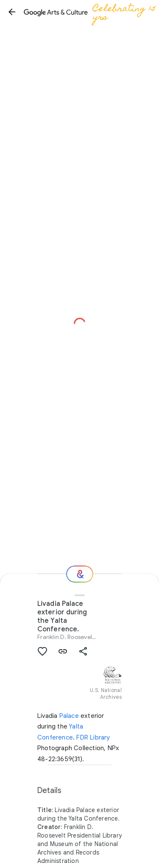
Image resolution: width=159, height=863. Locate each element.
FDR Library (93, 737)
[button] (12, 12)
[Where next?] (79, 574)
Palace (69, 716)
